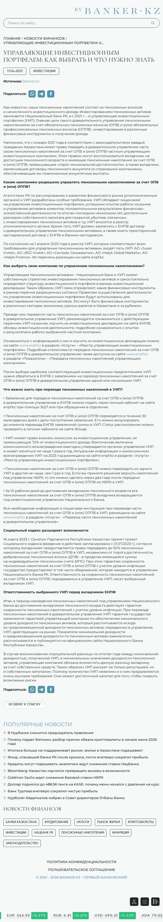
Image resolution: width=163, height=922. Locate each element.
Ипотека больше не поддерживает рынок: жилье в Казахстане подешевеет (73, 750)
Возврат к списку (24, 704)
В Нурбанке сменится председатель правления (48, 733)
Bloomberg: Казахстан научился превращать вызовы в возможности (66, 771)
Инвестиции (44, 71)
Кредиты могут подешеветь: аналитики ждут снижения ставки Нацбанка (71, 764)
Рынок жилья (108, 822)
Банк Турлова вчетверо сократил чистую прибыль (50, 791)
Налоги (83, 822)
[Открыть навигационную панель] (145, 901)
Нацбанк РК (43, 832)
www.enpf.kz (30, 345)
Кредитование (57, 822)
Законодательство (22, 843)
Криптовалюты (141, 822)
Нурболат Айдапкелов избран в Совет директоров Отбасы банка (63, 798)
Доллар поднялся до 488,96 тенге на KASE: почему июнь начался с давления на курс (81, 784)
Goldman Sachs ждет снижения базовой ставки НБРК (53, 778)
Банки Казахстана (21, 822)
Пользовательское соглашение (81, 870)
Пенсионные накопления (82, 832)
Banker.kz (31, 81)
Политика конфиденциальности (81, 862)
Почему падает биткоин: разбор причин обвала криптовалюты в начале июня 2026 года (80, 742)
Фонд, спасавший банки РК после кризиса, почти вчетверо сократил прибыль (75, 757)
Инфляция (120, 832)
